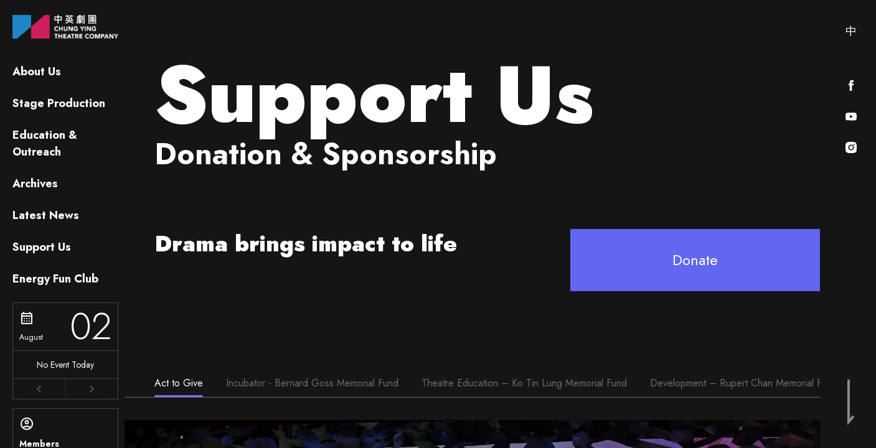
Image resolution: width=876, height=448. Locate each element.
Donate (695, 260)
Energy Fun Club (55, 279)
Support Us (41, 247)
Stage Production (58, 103)
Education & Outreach (44, 143)
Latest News (45, 215)
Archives (35, 183)
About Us (36, 71)
